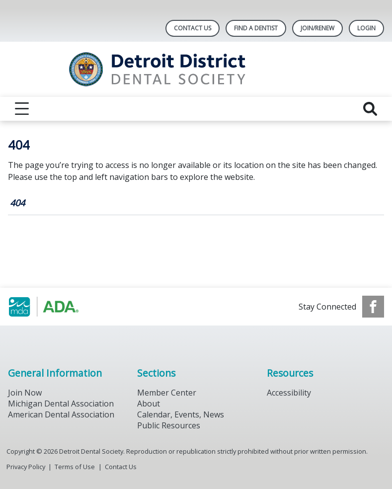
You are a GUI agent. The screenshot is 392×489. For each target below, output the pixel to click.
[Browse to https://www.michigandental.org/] (58, 307)
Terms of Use (75, 466)
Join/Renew (317, 28)
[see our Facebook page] (373, 307)
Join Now (25, 392)
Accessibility (289, 392)
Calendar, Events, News (180, 414)
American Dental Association (61, 414)
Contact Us (192, 28)
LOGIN (366, 28)
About (148, 403)
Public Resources (168, 425)
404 (17, 203)
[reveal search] (370, 109)
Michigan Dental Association (61, 403)
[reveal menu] (22, 109)
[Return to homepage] (196, 69)
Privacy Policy (25, 466)
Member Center (166, 392)
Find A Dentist (256, 28)
